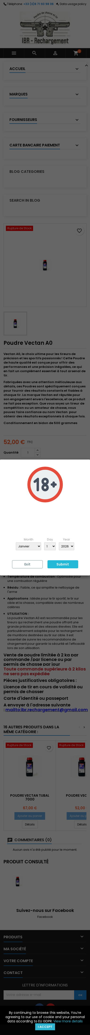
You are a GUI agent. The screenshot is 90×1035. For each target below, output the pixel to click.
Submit (62, 564)
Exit (27, 564)
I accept (45, 1027)
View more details (68, 1021)
